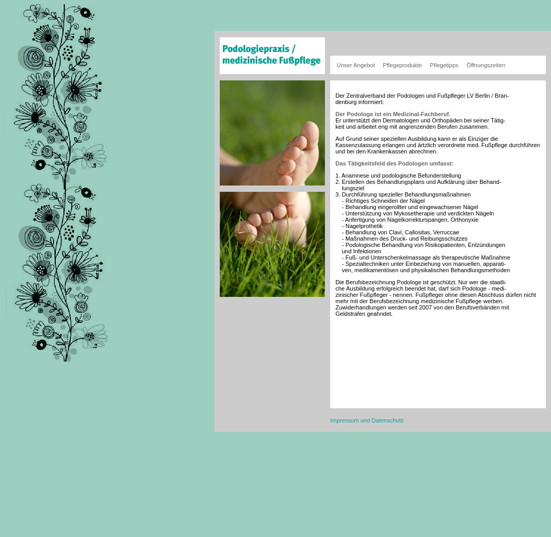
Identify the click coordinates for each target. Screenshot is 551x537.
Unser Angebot (355, 65)
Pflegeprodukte (402, 65)
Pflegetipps (444, 65)
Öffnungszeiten (485, 65)
